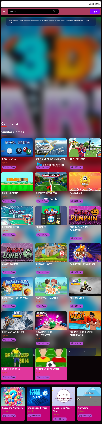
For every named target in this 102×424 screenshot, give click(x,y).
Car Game (83, 407)
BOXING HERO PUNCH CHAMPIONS (81, 334)
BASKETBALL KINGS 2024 (15, 298)
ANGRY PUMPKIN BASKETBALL (79, 229)
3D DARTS (41, 227)
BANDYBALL (76, 193)
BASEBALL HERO (10, 227)
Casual (56, 414)
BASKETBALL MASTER (47, 298)
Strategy (5, 411)
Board (30, 411)
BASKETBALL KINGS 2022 (82, 264)
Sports (5, 162)
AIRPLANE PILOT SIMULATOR (51, 159)
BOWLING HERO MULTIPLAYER (44, 334)
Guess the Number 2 (12, 407)
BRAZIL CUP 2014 (11, 369)
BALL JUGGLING (10, 193)
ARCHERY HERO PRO (46, 193)
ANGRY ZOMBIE (10, 264)
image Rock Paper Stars (62, 409)
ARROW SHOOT (44, 264)
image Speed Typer (37, 407)
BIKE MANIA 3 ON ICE (13, 332)
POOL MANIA (9, 159)
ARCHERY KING (77, 159)
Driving (81, 411)
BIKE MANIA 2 (77, 298)
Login (94, 11)
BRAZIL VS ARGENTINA (47, 369)
